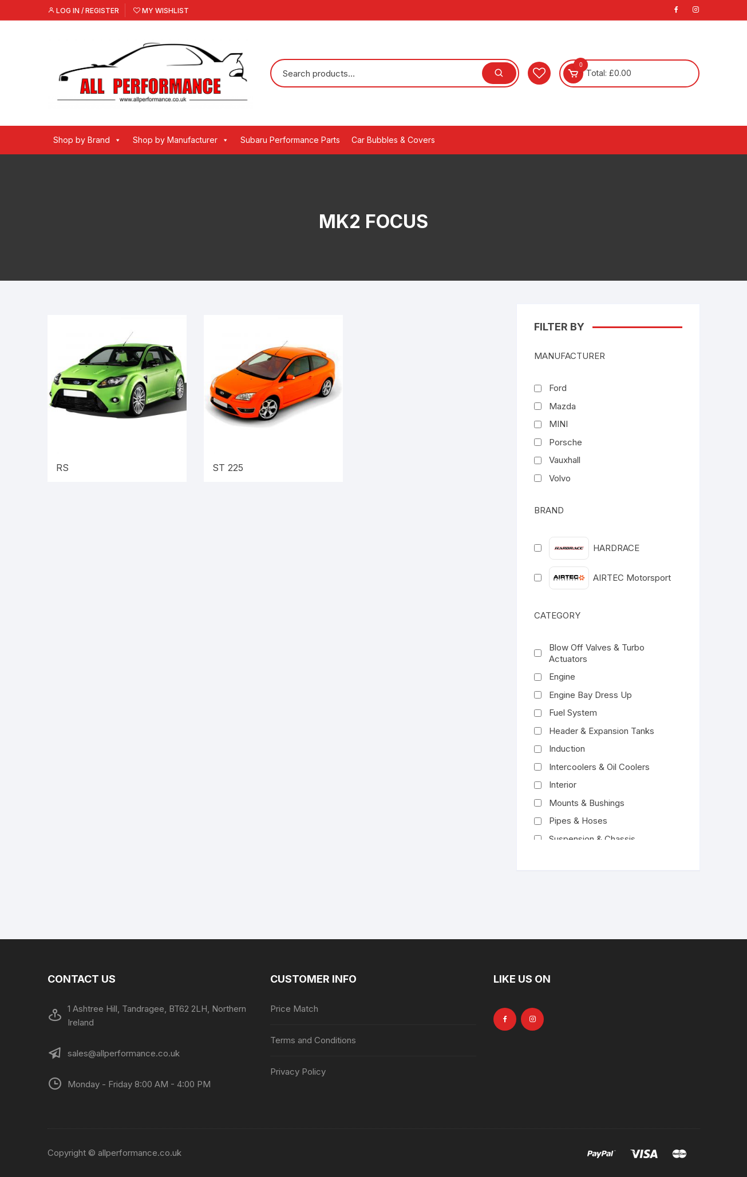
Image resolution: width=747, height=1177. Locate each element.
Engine (562, 676)
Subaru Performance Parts (290, 140)
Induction (567, 748)
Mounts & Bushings (587, 802)
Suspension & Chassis (592, 838)
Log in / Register (83, 10)
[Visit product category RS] (117, 398)
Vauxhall (564, 459)
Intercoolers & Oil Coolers (599, 766)
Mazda (562, 406)
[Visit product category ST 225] (273, 398)
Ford (558, 387)
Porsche (565, 442)
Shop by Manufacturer (181, 140)
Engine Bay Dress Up (590, 694)
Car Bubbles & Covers (393, 140)
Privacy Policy (298, 1071)
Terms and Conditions (313, 1040)
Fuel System (573, 712)
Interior (562, 784)
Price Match (294, 1008)
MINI (558, 423)
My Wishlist (161, 10)
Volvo (560, 478)
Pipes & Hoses (578, 820)
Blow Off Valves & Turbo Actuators (597, 653)
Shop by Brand (87, 140)
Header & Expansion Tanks (601, 730)
